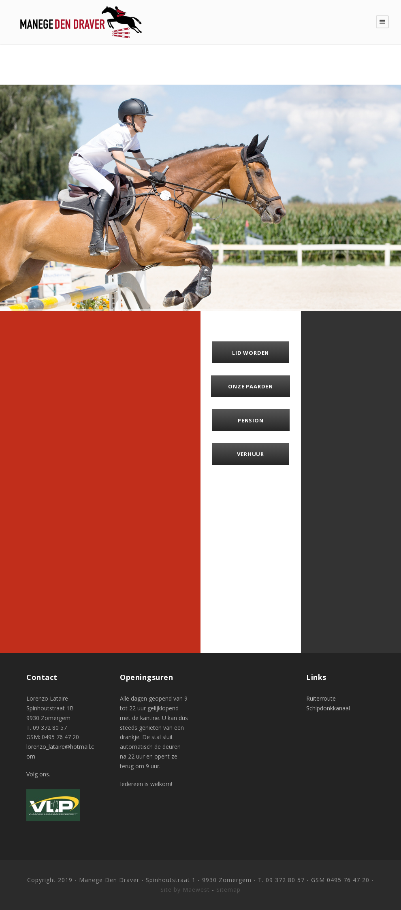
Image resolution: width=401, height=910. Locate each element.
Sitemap (228, 889)
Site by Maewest (185, 889)
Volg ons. (38, 774)
